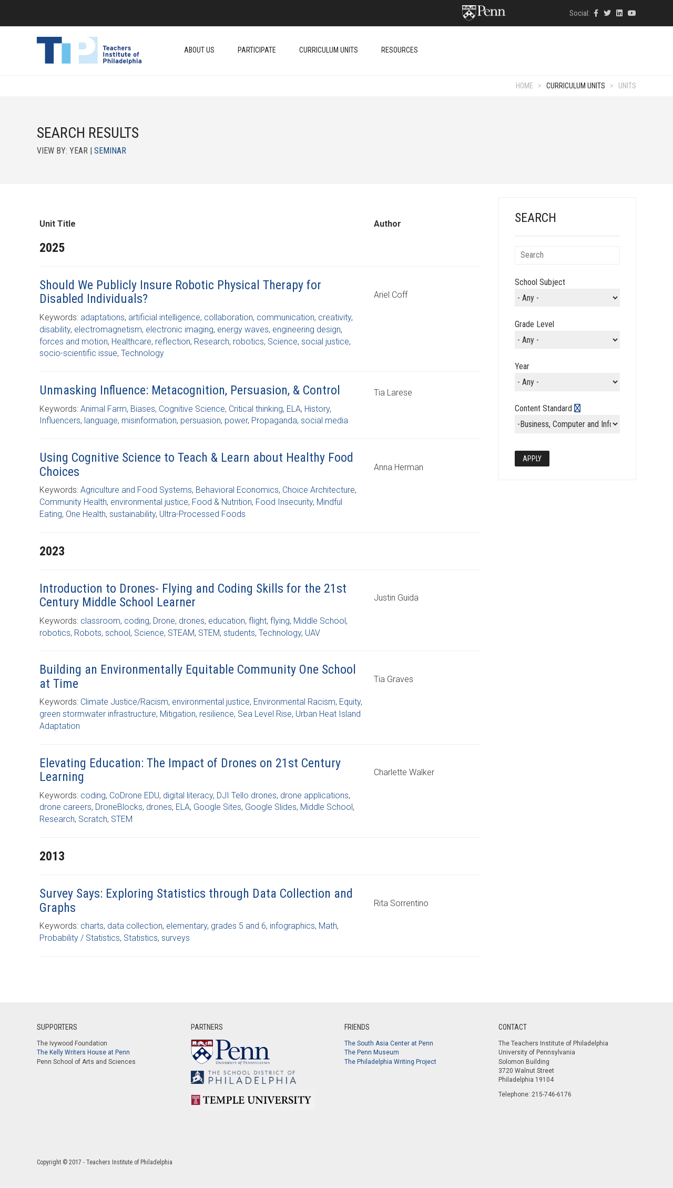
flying (280, 621)
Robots (87, 633)
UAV (312, 633)
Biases (142, 409)
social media (324, 420)
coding (136, 621)
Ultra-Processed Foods (202, 514)
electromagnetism (108, 329)
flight (258, 621)
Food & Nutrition (222, 502)
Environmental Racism (294, 702)
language (101, 420)
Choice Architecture (318, 490)
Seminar (110, 151)
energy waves (243, 329)
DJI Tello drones (247, 795)
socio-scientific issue (78, 353)
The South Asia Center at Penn (388, 1043)
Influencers (59, 420)
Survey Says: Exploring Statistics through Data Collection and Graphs (196, 900)
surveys (175, 938)
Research (211, 342)
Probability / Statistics (79, 938)
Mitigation (178, 714)
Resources (399, 50)
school (117, 633)
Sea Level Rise (265, 714)
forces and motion (73, 342)
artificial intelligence (164, 317)
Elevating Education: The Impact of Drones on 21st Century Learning (190, 770)
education (226, 621)
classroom (100, 621)
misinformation (149, 420)
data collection (134, 926)
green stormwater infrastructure (97, 714)
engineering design (306, 329)
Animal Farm (103, 409)
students (239, 633)
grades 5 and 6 (238, 926)
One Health (86, 514)
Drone (164, 621)
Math (328, 926)
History (317, 409)
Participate (257, 50)
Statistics (141, 938)
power (236, 420)
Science (283, 342)
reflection (172, 342)
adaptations (102, 317)
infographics (292, 926)
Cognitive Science (192, 409)
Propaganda (274, 420)
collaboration (228, 317)
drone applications (314, 795)
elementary (186, 926)
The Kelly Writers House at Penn (83, 1052)
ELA (294, 409)
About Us (199, 50)
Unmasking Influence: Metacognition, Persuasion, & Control (189, 390)
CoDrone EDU (134, 795)
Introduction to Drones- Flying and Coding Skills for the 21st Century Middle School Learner (192, 595)
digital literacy (188, 795)
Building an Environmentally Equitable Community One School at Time (197, 676)
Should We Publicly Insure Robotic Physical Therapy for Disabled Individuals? (180, 292)
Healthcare (131, 342)
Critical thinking (256, 409)
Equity (350, 702)
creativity (334, 317)
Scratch (92, 819)
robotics (248, 342)
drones (192, 621)
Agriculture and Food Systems (136, 490)
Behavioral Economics (237, 490)
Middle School (319, 621)
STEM (209, 633)
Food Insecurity (284, 502)
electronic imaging (179, 329)
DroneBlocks (118, 807)
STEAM (181, 633)
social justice (325, 342)
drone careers (65, 807)
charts (92, 926)
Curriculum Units (328, 50)
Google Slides (271, 807)
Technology (142, 353)
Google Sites (217, 807)
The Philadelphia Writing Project (390, 1061)
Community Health (73, 502)
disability (54, 329)
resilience (216, 714)
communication (285, 317)
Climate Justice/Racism (124, 702)
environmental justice (149, 502)
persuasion (200, 420)
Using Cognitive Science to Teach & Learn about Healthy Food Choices (196, 464)
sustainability (132, 514)
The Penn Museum (371, 1052)
